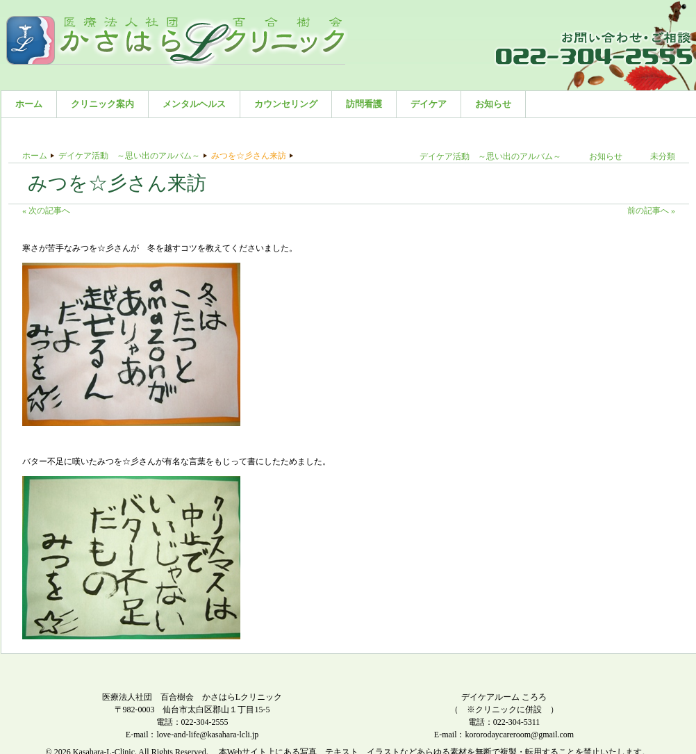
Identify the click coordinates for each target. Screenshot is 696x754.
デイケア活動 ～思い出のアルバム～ (129, 156)
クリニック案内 (102, 104)
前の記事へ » (651, 210)
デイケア (429, 104)
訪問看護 (364, 104)
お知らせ (493, 104)
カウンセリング (285, 104)
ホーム (28, 104)
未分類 (662, 156)
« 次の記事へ (46, 210)
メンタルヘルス (194, 104)
